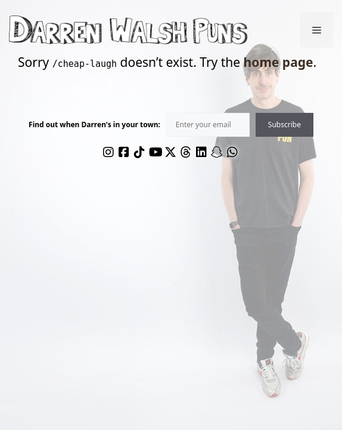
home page (278, 62)
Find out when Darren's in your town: (94, 125)
